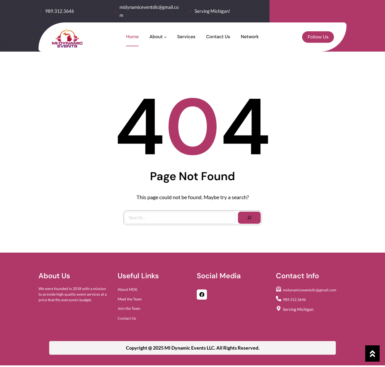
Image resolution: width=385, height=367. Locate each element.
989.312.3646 (59, 11)
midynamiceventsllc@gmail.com (309, 292)
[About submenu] (165, 37)
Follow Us (317, 37)
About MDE (127, 292)
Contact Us (127, 321)
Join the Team (129, 311)
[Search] (246, 215)
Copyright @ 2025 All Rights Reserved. (192, 348)
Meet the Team (130, 302)
